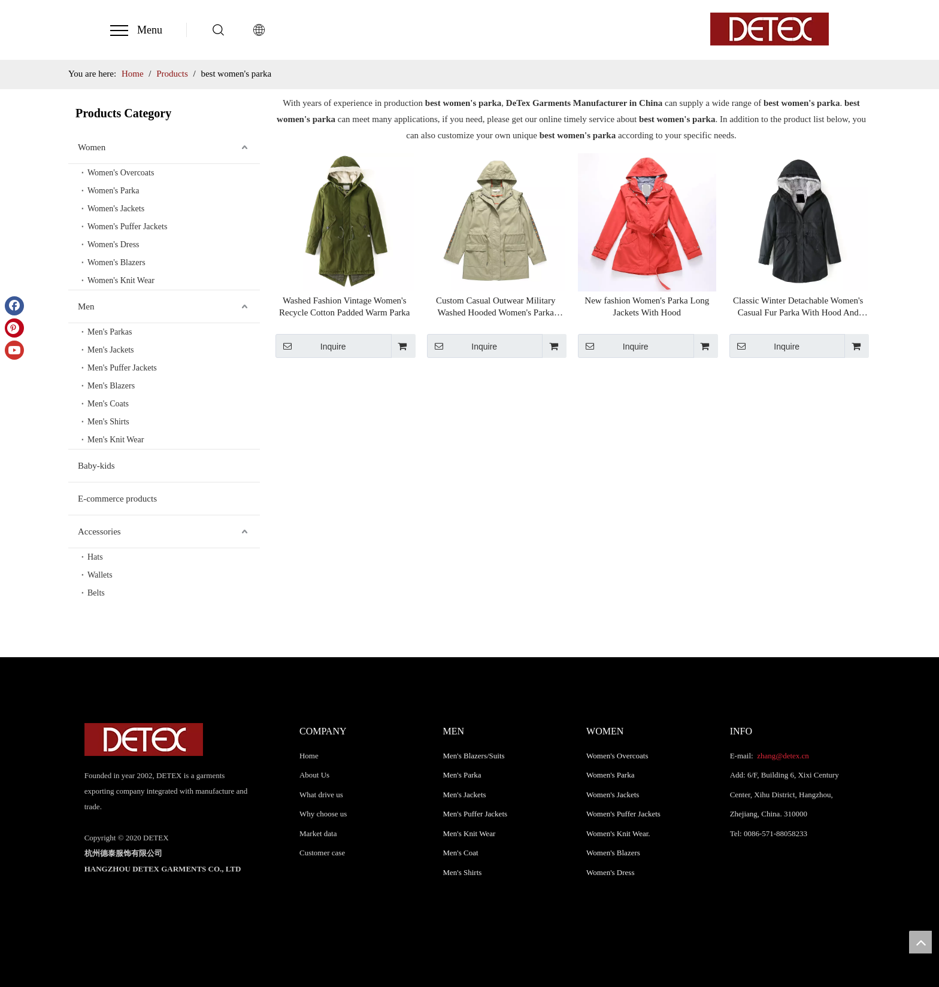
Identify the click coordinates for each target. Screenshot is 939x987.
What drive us (321, 794)
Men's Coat (460, 852)
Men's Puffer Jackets (122, 367)
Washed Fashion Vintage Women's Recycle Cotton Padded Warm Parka (344, 306)
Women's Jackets (115, 208)
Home (309, 755)
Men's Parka (462, 774)
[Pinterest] (14, 328)
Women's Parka (113, 190)
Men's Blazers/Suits (474, 755)
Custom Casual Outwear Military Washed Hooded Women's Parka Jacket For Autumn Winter (496, 307)
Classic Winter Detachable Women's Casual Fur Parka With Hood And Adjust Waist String (798, 307)
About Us (314, 774)
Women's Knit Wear (121, 280)
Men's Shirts (108, 421)
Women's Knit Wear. (618, 833)
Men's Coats (108, 403)
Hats (95, 556)
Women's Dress (113, 244)
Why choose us (323, 813)
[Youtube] (14, 350)
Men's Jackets (110, 349)
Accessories (99, 531)
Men (86, 306)
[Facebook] (14, 305)
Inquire (310, 346)
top (920, 942)
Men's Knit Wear (115, 439)
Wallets (100, 574)
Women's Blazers (116, 262)
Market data (318, 833)
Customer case (322, 852)
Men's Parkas (109, 331)
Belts (96, 592)
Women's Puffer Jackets (127, 226)
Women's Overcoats (120, 172)
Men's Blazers (111, 385)
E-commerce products (117, 498)
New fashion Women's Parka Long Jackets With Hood (646, 306)
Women (91, 147)
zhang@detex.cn (782, 755)
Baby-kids (96, 465)
